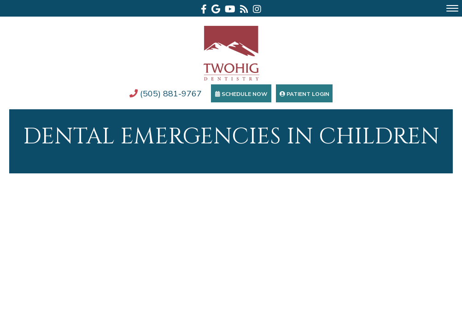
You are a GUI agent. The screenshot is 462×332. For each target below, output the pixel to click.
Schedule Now (241, 93)
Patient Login (304, 93)
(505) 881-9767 (165, 93)
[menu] (452, 8)
